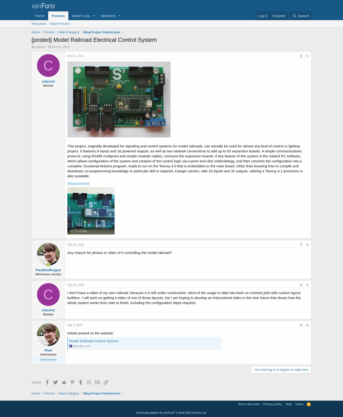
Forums (58, 16)
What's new (81, 16)
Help (289, 404)
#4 (307, 325)
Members (108, 16)
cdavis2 (40, 47)
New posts (39, 23)
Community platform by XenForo (171, 412)
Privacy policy (272, 404)
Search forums (60, 23)
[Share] (301, 56)
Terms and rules (249, 404)
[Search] (300, 15)
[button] (94, 15)
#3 (307, 285)
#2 (307, 244)
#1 (307, 56)
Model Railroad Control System (94, 341)
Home (40, 16)
